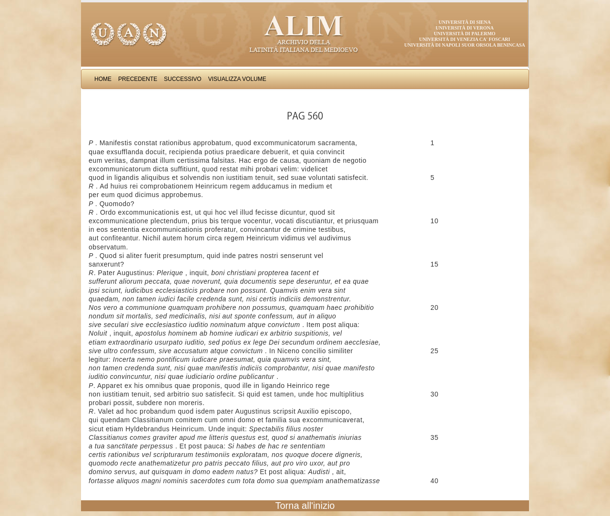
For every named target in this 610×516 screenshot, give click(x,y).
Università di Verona (465, 27)
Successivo (183, 79)
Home (103, 79)
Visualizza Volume (237, 79)
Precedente (137, 79)
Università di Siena (464, 22)
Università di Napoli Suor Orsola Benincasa (464, 45)
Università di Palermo (464, 33)
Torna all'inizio (305, 505)
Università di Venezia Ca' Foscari (464, 39)
